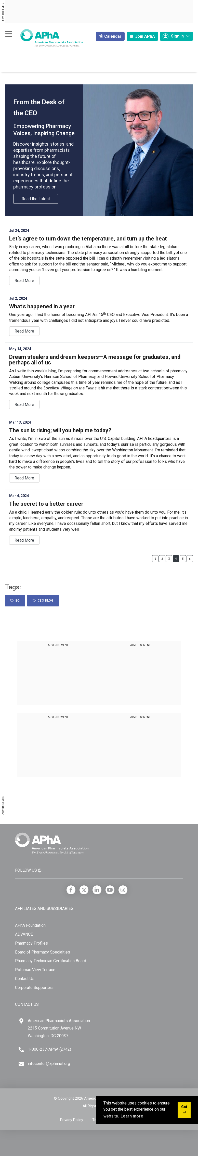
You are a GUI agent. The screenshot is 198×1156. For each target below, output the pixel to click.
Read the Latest (36, 198)
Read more (24, 280)
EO (15, 600)
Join (142, 36)
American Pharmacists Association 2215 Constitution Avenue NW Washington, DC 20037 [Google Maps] (59, 1028)
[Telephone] (21, 1049)
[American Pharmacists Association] (44, 37)
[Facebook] (71, 889)
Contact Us (24, 978)
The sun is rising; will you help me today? (60, 430)
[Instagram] (122, 889)
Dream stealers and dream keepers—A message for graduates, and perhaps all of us (94, 360)
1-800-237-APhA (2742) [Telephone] (49, 1049)
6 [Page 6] (190, 559)
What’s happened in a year (42, 306)
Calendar (110, 36)
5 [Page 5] (183, 559)
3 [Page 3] (169, 559)
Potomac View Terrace (35, 969)
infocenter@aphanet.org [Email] (49, 1063)
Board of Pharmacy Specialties (42, 952)
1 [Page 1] (155, 559)
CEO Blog (43, 600)
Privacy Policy (71, 1119)
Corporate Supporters (34, 987)
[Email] (21, 1063)
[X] (84, 889)
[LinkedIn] (97, 889)
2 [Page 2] (162, 559)
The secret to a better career (46, 504)
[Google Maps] (21, 1021)
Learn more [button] (132, 1116)
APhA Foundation (30, 925)
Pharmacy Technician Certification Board (50, 960)
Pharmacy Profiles (31, 943)
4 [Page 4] (176, 559)
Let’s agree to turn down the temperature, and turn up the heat (88, 238)
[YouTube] (109, 889)
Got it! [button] (184, 1110)
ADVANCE (24, 934)
